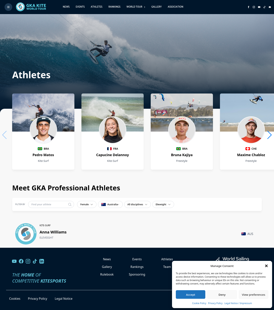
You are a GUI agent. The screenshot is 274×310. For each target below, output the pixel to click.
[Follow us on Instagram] (254, 7)
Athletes (96, 7)
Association (175, 7)
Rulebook (107, 274)
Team (167, 267)
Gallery (156, 7)
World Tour (136, 7)
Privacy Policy (215, 303)
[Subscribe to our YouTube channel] (259, 7)
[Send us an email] (270, 7)
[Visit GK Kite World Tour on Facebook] (248, 7)
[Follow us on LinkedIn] (41, 261)
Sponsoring (137, 274)
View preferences (253, 294)
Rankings (114, 7)
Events (80, 7)
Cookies (14, 298)
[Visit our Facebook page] (21, 261)
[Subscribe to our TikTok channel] (264, 7)
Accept (190, 294)
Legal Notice (63, 298)
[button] (266, 266)
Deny (222, 294)
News (66, 7)
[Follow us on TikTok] (35, 261)
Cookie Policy (199, 303)
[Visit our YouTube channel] (14, 261)
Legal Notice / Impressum (238, 303)
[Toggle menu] (8, 7)
